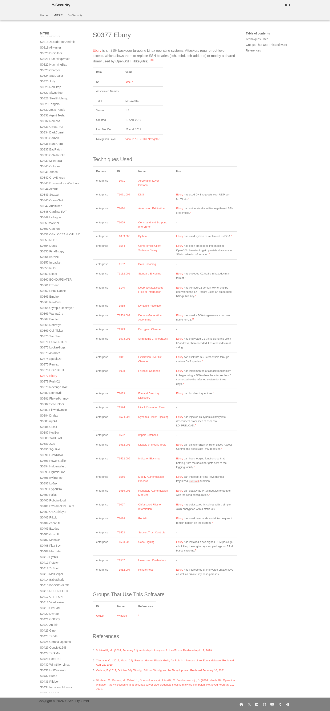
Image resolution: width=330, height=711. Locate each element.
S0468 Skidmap (50, 594)
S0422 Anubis (49, 340)
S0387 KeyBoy (50, 147)
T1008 (121, 370)
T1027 (121, 504)
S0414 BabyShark (52, 294)
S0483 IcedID (49, 674)
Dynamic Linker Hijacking (153, 416)
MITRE (58, 15)
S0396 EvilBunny (51, 192)
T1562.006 (123, 458)
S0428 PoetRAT (50, 374)
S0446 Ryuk (48, 470)
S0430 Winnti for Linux (55, 379)
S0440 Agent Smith (52, 436)
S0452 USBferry (50, 504)
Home (44, 15)
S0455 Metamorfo (51, 521)
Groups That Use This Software (266, 44)
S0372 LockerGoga (52, 62)
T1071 (121, 180)
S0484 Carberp (50, 679)
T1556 (121, 476)
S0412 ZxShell (49, 283)
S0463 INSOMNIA (52, 566)
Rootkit (142, 518)
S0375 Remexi (49, 79)
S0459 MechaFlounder (55, 543)
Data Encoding (147, 264)
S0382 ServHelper (52, 119)
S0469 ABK (47, 600)
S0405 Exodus (49, 243)
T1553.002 (123, 541)
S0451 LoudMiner (51, 498)
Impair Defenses (148, 435)
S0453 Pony (48, 510)
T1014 (121, 518)
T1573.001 (123, 338)
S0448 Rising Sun (52, 481)
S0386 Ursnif (48, 142)
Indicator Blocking (149, 458)
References (253, 50)
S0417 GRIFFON (51, 311)
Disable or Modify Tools (152, 444)
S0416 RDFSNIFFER (54, 306)
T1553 (121, 532)
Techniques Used (257, 39)
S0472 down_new (51, 617)
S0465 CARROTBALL (54, 577)
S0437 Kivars (48, 419)
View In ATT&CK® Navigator (142, 139)
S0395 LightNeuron (52, 187)
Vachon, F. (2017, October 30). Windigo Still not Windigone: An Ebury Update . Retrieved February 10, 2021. (160, 670)
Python (142, 236)
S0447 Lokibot (49, 476)
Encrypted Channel (149, 329)
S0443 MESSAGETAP (54, 453)
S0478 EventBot (50, 645)
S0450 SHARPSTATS (54, 493)
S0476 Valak (48, 634)
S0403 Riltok (48, 232)
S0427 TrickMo (50, 368)
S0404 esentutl (50, 238)
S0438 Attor (47, 424)
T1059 (121, 222)
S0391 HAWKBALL (52, 170)
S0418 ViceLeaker (52, 317)
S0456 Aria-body (51, 526)
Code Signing (146, 541)
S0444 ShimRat (50, 458)
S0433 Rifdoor (49, 396)
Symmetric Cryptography (153, 338)
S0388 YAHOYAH (51, 153)
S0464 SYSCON (51, 572)
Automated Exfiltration (151, 208)
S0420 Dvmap (49, 328)
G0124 (100, 615)
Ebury (97, 50)
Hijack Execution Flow (151, 407)
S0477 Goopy (49, 640)
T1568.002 (123, 315)
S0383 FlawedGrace (53, 125)
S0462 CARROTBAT (53, 560)
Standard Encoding (149, 273)
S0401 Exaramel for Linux (57, 221)
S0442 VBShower (51, 447)
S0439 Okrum (49, 430)
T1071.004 (123, 194)
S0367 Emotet (49, 34)
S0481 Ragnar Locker (54, 662)
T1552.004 (123, 569)
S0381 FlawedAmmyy (54, 113)
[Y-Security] (42, 5)
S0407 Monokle (50, 255)
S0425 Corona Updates (55, 357)
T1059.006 (123, 236)
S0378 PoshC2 (50, 96)
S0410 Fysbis (49, 272)
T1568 (121, 305)
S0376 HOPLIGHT (52, 85)
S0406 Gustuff (49, 249)
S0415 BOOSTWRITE (54, 300)
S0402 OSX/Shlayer (53, 226)
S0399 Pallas (48, 209)
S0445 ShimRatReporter (56, 464)
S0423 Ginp (48, 345)
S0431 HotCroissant (53, 385)
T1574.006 (123, 416)
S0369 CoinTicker (51, 45)
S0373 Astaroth (50, 68)
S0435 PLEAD (49, 408)
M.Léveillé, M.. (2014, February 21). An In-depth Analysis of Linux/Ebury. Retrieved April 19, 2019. (154, 650)
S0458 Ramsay (50, 538)
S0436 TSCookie (51, 413)
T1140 (121, 287)
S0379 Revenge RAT (54, 102)
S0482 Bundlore (50, 668)
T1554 (121, 245)
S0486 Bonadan (50, 691)
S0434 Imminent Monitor (56, 402)
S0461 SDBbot (50, 555)
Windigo (122, 615)
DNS (141, 194)
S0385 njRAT (48, 136)
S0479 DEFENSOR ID (54, 651)
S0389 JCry (47, 158)
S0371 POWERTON (53, 57)
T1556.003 (123, 490)
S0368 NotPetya (50, 40)
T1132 (121, 264)
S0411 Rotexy (49, 277)
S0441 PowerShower (54, 441)
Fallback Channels (149, 370)
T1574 (121, 407)
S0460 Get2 (48, 549)
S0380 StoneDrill (51, 107)
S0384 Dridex (49, 130)
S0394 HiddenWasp (53, 181)
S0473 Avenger (50, 623)
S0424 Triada (48, 351)
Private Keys (145, 569)
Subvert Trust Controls (151, 532)
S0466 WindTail (50, 583)
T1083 (121, 393)
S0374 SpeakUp (50, 73)
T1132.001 (123, 273)
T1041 (121, 357)
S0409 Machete (50, 266)
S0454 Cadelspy (51, 515)
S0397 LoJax (48, 198)
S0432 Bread (48, 391)
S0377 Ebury (48, 90)
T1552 (121, 560)
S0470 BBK (47, 606)
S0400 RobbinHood (53, 215)
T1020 (121, 208)
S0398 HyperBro (51, 204)
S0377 (129, 81)
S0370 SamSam (50, 51)
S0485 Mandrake (51, 685)
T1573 (121, 329)
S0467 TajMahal (50, 589)
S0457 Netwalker (51, 532)
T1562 (121, 435)
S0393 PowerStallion (53, 175)
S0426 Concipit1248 (53, 362)
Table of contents (258, 33)
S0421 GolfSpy (50, 334)
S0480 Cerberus (50, 657)
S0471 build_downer (53, 611)
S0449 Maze (48, 487)
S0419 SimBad (50, 323)
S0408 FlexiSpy (50, 260)
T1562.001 (123, 444)
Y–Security (75, 15)
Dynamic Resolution (150, 305)
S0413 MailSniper (51, 289)
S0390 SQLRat (50, 164)
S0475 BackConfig (52, 628)
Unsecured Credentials (152, 560)
